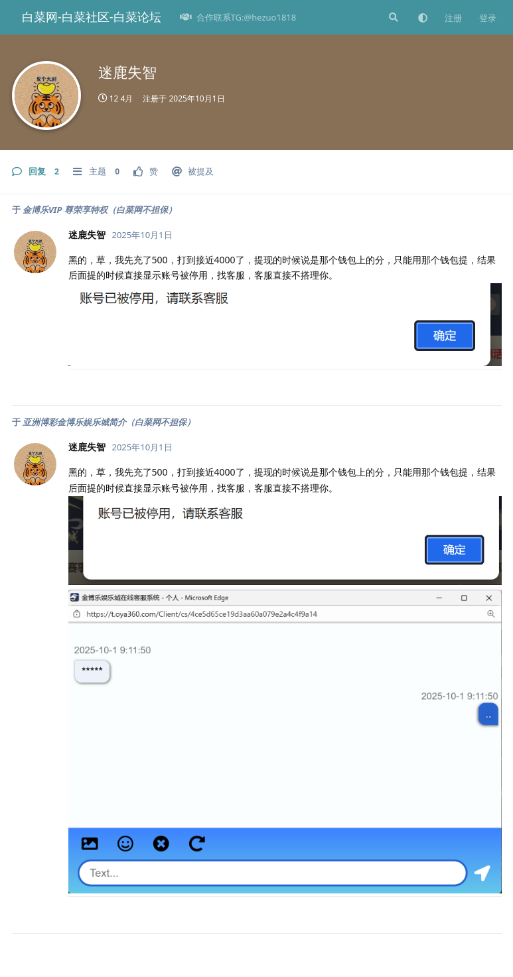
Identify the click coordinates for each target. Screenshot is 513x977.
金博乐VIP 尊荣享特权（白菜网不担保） (100, 210)
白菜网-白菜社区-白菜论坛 (91, 17)
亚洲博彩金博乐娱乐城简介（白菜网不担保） (109, 422)
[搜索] (392, 17)
